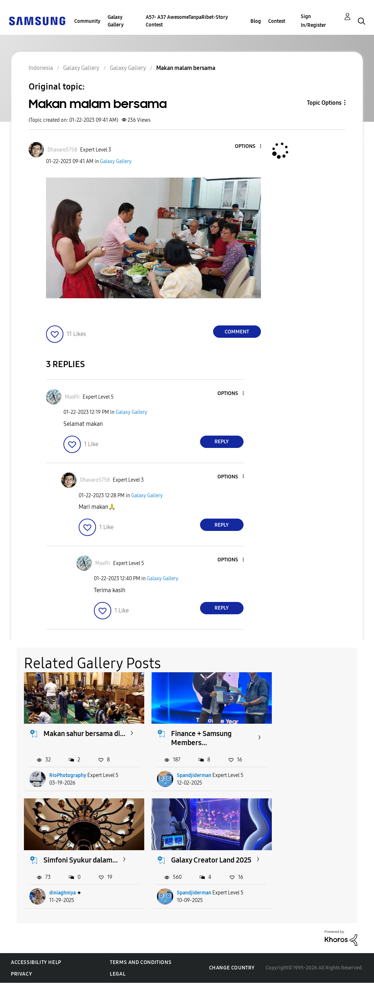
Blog (255, 21)
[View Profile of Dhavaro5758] (62, 150)
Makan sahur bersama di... (78, 735)
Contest (276, 21)
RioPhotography (68, 772)
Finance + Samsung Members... (193, 735)
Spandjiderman (186, 772)
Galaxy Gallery (116, 21)
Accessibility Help (36, 964)
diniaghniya (302, 772)
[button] (248, 146)
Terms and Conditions (140, 964)
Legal (117, 976)
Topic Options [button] (324, 102)
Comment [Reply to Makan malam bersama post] (237, 332)
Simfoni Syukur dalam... (307, 735)
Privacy (21, 976)
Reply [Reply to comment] (222, 442)
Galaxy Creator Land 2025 (75, 858)
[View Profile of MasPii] (72, 397)
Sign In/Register (313, 20)
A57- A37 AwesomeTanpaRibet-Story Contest (187, 21)
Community (87, 21)
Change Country (232, 970)
